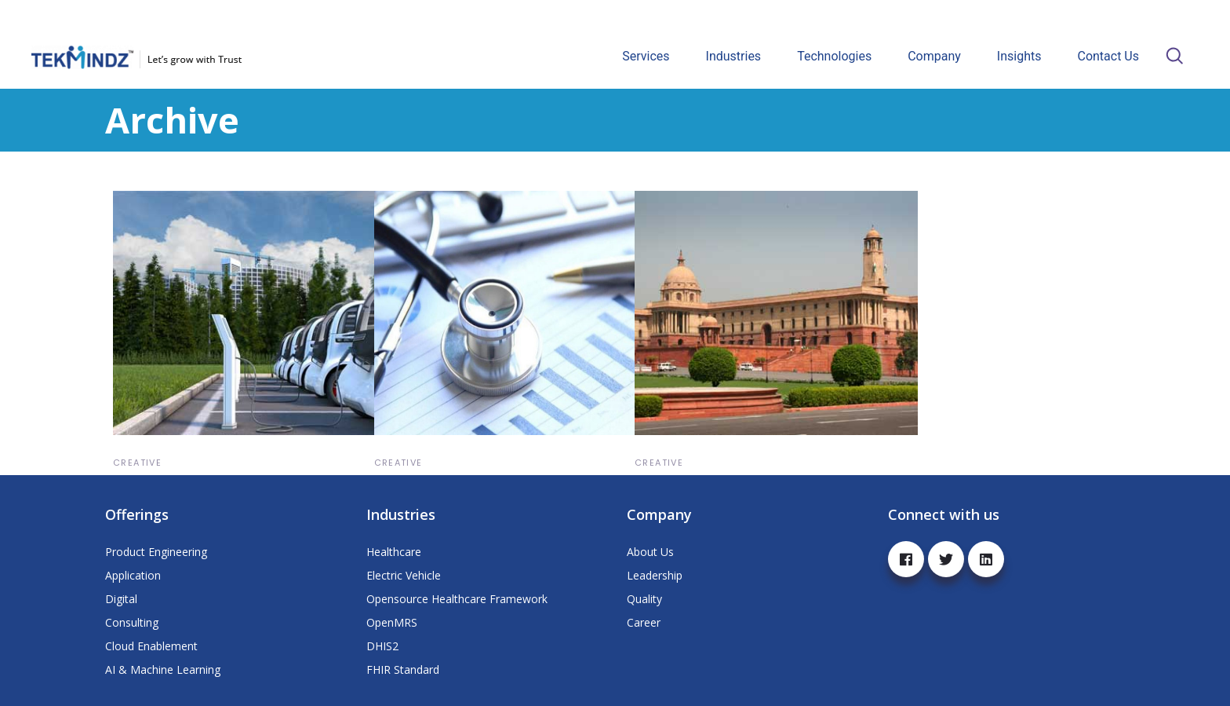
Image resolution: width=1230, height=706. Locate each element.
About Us (650, 551)
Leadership (654, 575)
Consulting (131, 622)
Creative (137, 462)
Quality (644, 598)
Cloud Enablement (151, 645)
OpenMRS (391, 622)
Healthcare (393, 551)
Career (643, 622)
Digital (121, 598)
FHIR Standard (402, 669)
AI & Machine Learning (162, 669)
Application (133, 575)
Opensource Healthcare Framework (457, 598)
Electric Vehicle (403, 575)
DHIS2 (382, 645)
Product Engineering (156, 551)
